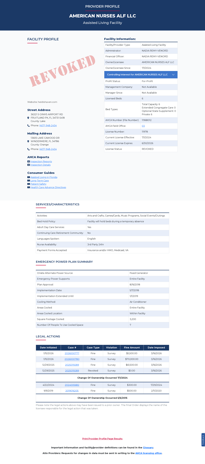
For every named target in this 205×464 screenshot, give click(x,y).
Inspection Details (40, 165)
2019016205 (72, 390)
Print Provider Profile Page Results (102, 438)
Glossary (148, 447)
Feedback (203, 440)
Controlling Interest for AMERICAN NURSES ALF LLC (137, 74)
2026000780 (72, 359)
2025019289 (72, 365)
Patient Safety (38, 184)
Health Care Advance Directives (48, 187)
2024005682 (72, 385)
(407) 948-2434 (48, 125)
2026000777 (72, 353)
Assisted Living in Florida (43, 177)
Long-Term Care (39, 180)
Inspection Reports (41, 161)
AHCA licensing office (148, 453)
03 (143, 126)
